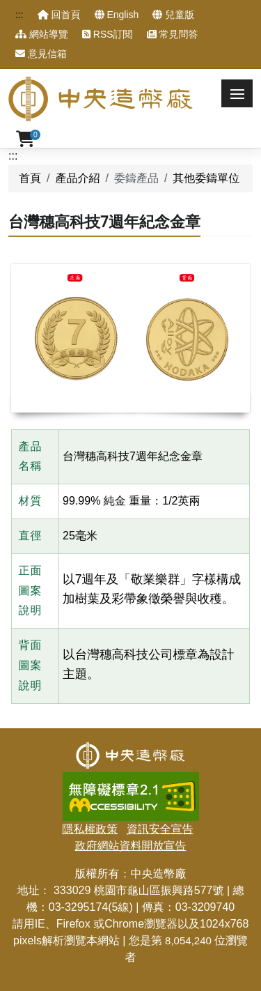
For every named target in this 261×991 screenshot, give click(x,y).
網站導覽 (41, 34)
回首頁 (59, 14)
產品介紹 (77, 178)
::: (19, 14)
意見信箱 (41, 53)
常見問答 (172, 34)
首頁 (30, 178)
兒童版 (173, 14)
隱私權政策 (90, 829)
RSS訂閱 (107, 34)
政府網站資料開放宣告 (131, 846)
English (117, 14)
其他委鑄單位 (206, 178)
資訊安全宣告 (160, 829)
